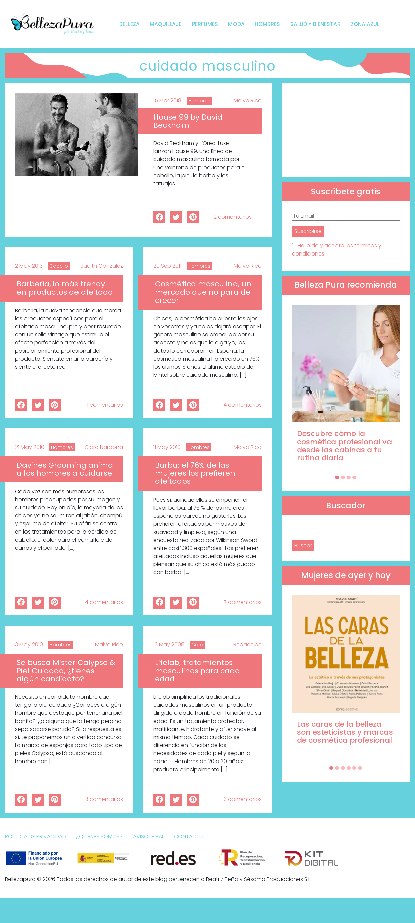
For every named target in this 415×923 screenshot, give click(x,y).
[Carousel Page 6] (360, 768)
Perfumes (205, 24)
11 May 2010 (167, 447)
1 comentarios (105, 405)
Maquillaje (166, 24)
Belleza (129, 24)
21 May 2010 (29, 447)
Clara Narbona (104, 447)
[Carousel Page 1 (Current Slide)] (337, 477)
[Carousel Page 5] (354, 768)
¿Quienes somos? (99, 836)
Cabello (58, 266)
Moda (236, 24)
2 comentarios (233, 217)
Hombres (267, 24)
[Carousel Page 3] (349, 477)
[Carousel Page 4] (354, 477)
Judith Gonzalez (102, 266)
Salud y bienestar (315, 24)
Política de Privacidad (35, 836)
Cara (197, 644)
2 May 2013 (29, 266)
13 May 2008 (169, 644)
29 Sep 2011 (167, 266)
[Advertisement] (346, 130)
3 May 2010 (29, 644)
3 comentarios (104, 799)
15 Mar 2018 (167, 100)
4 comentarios (242, 405)
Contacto (189, 836)
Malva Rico (248, 100)
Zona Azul (365, 24)
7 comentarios (243, 602)
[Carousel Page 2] (343, 477)
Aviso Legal (148, 836)
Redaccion (247, 644)
